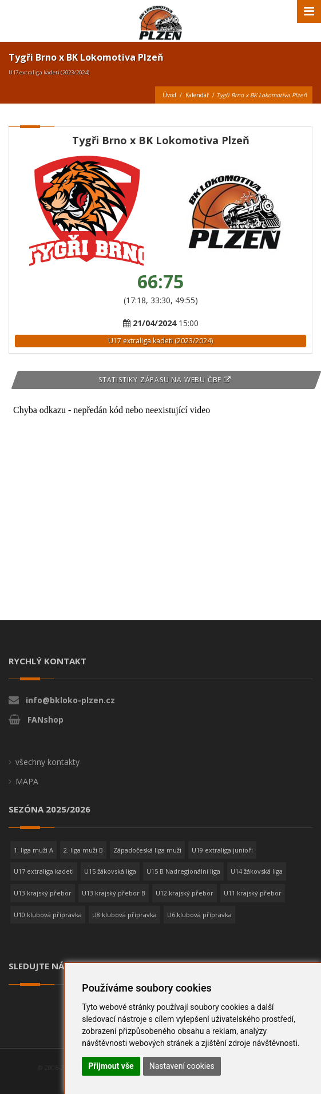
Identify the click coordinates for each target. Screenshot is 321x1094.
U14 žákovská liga (257, 871)
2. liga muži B (83, 850)
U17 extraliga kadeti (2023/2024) (160, 341)
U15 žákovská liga (110, 871)
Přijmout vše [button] (110, 1066)
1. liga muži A (33, 850)
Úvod (169, 95)
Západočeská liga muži (147, 850)
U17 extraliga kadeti (44, 871)
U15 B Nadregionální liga (183, 871)
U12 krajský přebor (184, 893)
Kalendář (197, 95)
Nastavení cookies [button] (182, 1066)
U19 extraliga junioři (222, 850)
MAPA (26, 781)
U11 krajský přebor (253, 893)
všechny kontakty (47, 761)
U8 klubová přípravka (124, 914)
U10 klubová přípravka (48, 914)
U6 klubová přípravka (199, 914)
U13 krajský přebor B (113, 893)
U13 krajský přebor (43, 893)
